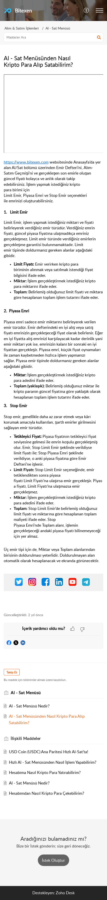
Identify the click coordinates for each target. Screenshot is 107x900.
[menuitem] (86, 10)
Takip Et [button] (11, 672)
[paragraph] (53, 340)
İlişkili (26, 738)
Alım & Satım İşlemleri (21, 28)
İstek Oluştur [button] (53, 860)
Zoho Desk (65, 892)
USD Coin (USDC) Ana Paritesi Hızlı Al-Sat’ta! (48, 751)
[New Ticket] (53, 860)
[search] (53, 37)
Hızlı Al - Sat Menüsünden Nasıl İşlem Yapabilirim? (52, 762)
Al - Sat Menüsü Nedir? (29, 706)
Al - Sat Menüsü (58, 28)
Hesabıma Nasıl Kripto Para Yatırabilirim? (45, 772)
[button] (99, 10)
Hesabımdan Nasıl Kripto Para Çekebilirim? (46, 793)
